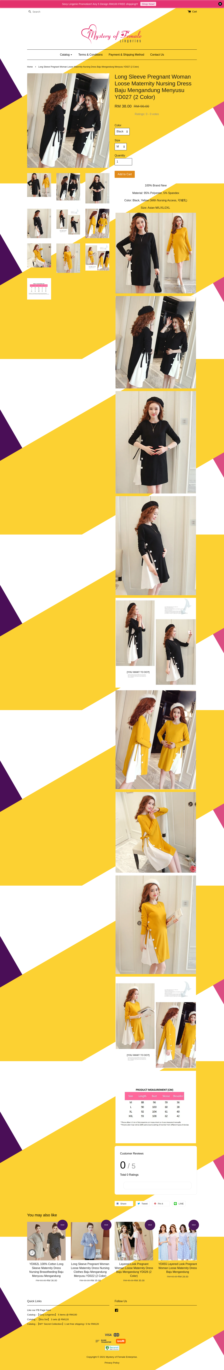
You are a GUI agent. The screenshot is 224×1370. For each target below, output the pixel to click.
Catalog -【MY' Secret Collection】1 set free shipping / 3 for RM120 (63, 1324)
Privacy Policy (112, 1362)
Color (118, 125)
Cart (194, 11)
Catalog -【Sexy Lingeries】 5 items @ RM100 (52, 1314)
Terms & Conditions (90, 54)
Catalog (66, 54)
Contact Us (157, 54)
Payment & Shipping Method (126, 54)
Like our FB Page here (39, 1310)
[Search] (37, 11)
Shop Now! (148, 3)
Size (117, 140)
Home (30, 67)
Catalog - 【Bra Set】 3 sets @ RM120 (48, 1319)
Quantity (120, 155)
